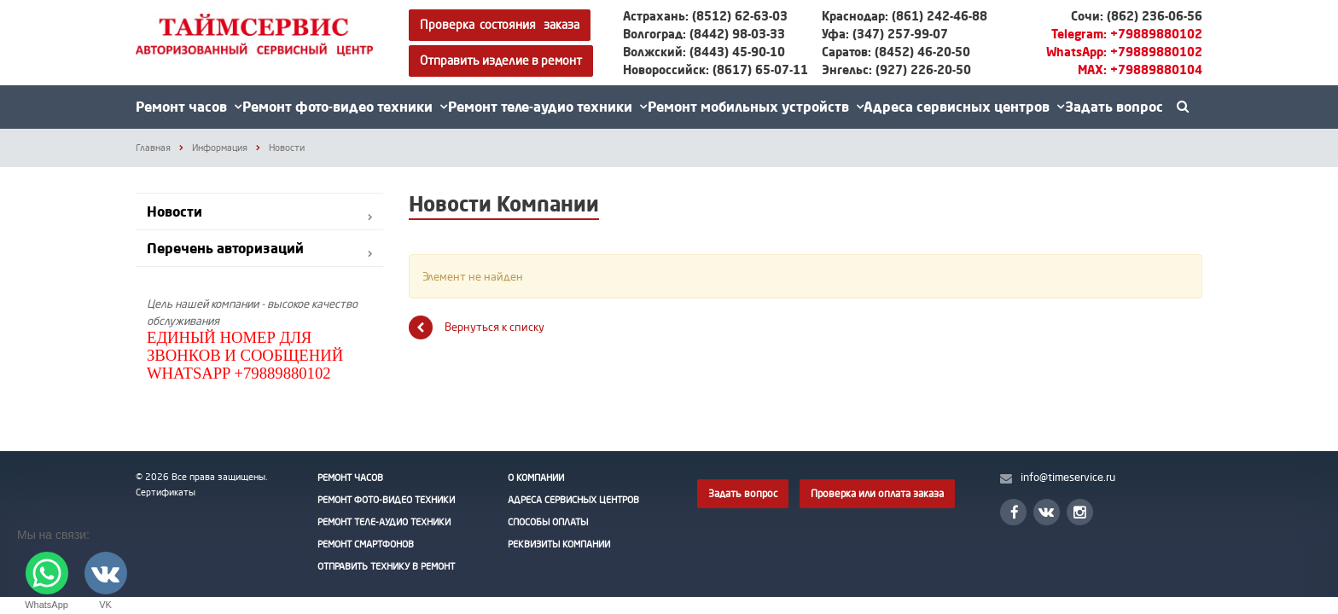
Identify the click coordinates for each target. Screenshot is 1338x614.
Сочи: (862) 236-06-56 (1136, 16)
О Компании (536, 478)
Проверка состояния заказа (499, 24)
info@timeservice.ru (1068, 477)
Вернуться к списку (476, 327)
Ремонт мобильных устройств (756, 106)
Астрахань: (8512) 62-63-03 (705, 16)
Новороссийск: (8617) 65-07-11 (715, 69)
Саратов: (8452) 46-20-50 (896, 51)
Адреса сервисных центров (964, 106)
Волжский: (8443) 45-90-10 (704, 51)
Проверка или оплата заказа (877, 493)
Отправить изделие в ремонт (501, 60)
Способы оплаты (548, 522)
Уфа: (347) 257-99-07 (885, 33)
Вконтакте (1046, 511)
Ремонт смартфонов (365, 544)
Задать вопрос (1114, 106)
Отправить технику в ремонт (386, 566)
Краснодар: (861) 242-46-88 (904, 16)
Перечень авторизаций (225, 248)
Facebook (1014, 512)
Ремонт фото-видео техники (344, 106)
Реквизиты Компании (559, 544)
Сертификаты (165, 492)
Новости (174, 211)
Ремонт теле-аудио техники (547, 106)
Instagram (1079, 512)
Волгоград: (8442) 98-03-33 (704, 33)
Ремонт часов (188, 106)
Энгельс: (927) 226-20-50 (896, 69)
